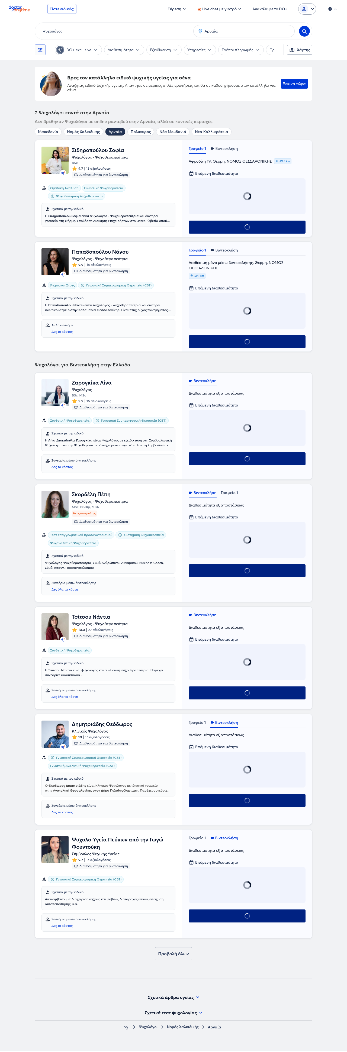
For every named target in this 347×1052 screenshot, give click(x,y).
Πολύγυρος (141, 131)
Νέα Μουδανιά (172, 131)
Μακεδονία (48, 131)
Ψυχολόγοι (147, 1028)
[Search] (304, 31)
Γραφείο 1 (197, 148)
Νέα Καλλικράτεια (211, 131)
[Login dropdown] (307, 9)
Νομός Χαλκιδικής (83, 131)
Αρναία (115, 131)
